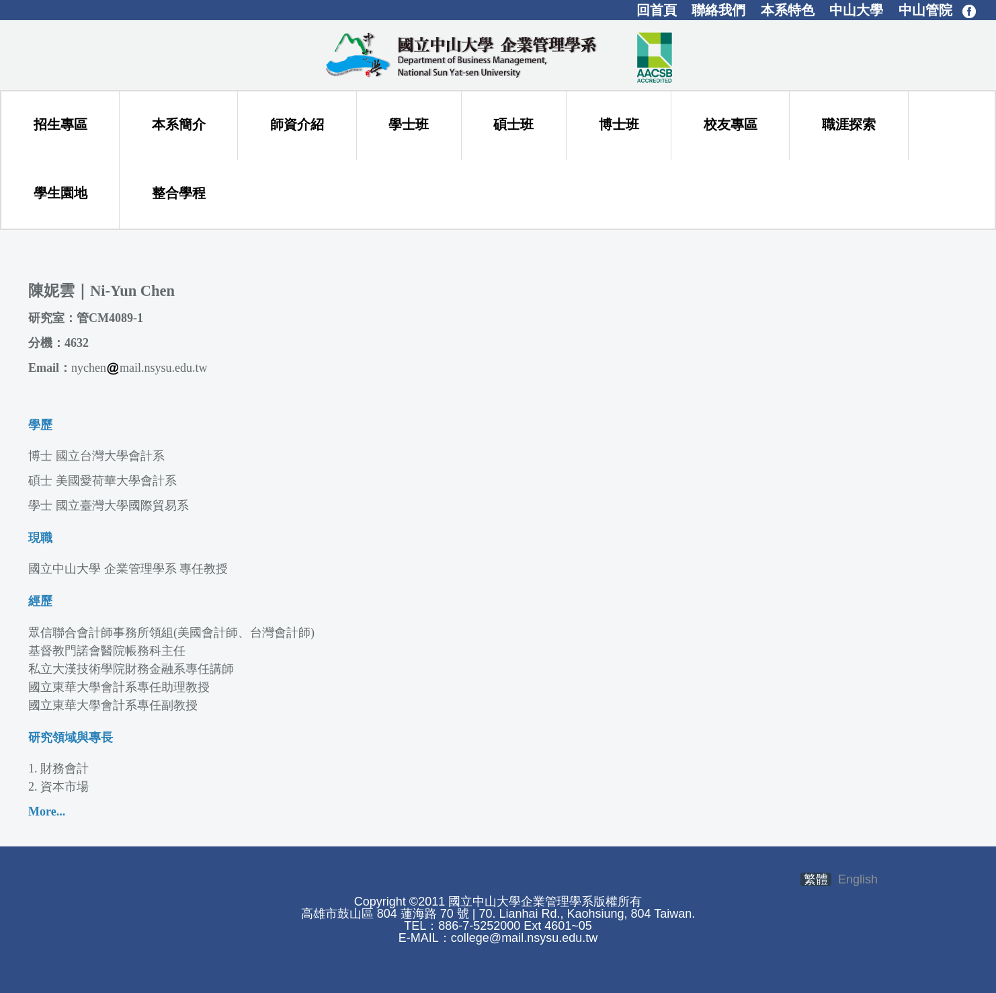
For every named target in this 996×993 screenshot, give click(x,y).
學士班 (408, 124)
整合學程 (179, 193)
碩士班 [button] (513, 124)
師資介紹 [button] (297, 124)
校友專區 (730, 124)
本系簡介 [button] (179, 124)
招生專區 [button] (60, 124)
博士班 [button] (619, 124)
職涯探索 (849, 124)
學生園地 (60, 193)
